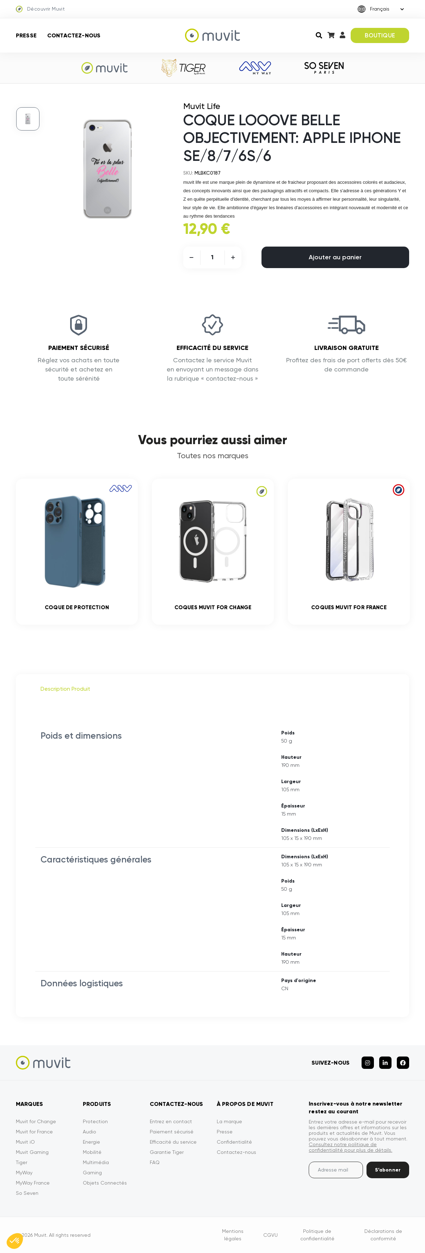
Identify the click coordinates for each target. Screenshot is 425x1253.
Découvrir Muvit (40, 9)
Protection (95, 1121)
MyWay (24, 1172)
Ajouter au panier (335, 257)
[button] (14, 1241)
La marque (229, 1121)
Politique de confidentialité (317, 1234)
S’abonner (388, 1170)
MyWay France (33, 1183)
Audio (89, 1131)
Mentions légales (233, 1234)
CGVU (270, 1235)
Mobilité (92, 1152)
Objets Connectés (105, 1183)
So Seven (27, 1193)
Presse (26, 35)
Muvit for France (34, 1131)
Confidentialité (234, 1142)
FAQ (155, 1162)
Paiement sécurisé (171, 1131)
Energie (91, 1142)
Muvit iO (25, 1142)
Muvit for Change (36, 1121)
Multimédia (96, 1162)
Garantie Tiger (167, 1152)
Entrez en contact (171, 1121)
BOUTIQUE (380, 35)
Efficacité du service (173, 1142)
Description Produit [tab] (65, 688)
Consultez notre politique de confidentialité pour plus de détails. (350, 1147)
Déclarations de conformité (383, 1234)
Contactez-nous (73, 35)
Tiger (21, 1162)
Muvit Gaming (32, 1152)
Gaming (92, 1172)
